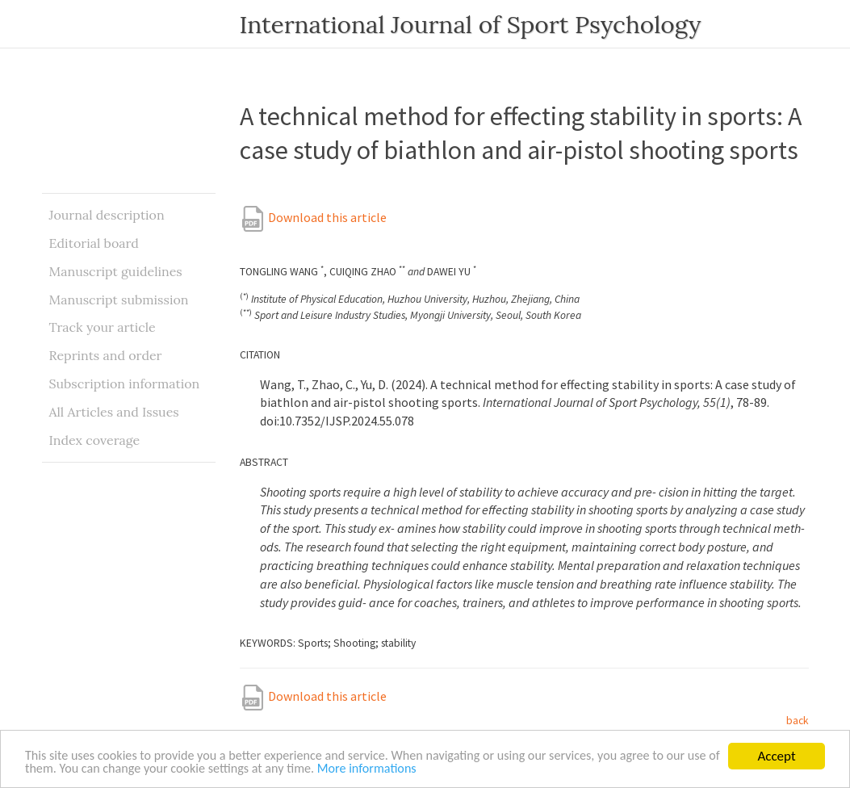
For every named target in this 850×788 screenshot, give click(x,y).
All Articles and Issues (114, 412)
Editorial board (94, 243)
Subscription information (124, 383)
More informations (444, 769)
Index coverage (94, 440)
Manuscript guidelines (115, 271)
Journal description (107, 215)
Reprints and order (105, 355)
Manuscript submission (119, 299)
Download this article (313, 217)
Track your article (102, 327)
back (797, 720)
